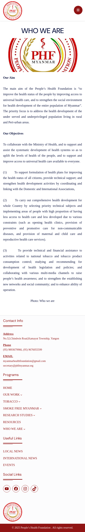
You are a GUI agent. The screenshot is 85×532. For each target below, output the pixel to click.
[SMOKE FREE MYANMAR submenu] (41, 408)
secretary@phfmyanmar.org (18, 365)
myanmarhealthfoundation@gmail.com (24, 360)
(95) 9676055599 (32, 349)
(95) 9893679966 (12, 349)
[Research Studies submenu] (34, 415)
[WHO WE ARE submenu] (24, 429)
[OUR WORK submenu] (21, 395)
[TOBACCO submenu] (19, 402)
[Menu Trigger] (78, 10)
